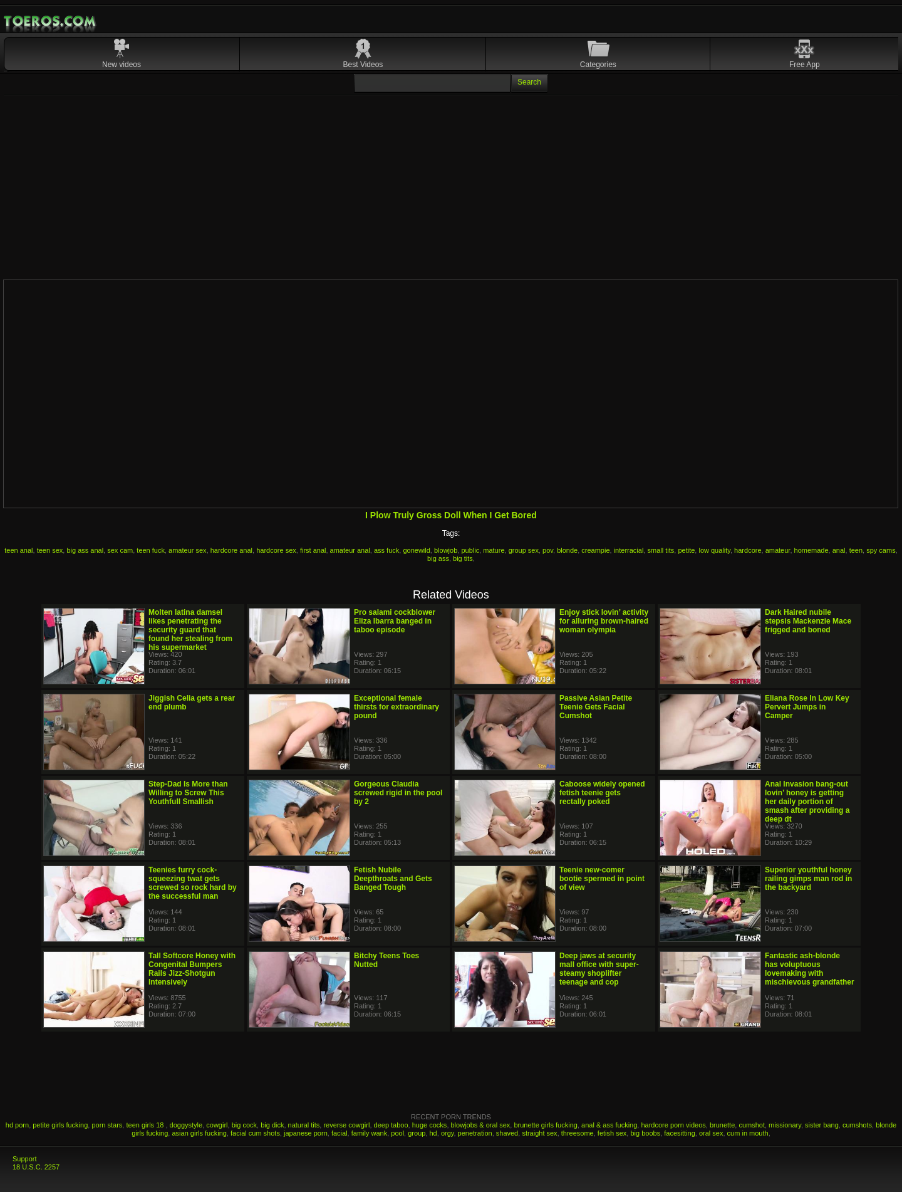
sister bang (822, 1125)
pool (397, 1133)
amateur (778, 550)
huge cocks (429, 1125)
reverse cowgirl (346, 1125)
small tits (660, 550)
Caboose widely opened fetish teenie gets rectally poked (602, 793)
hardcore (747, 550)
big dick (272, 1125)
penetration (475, 1133)
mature (493, 550)
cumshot (752, 1125)
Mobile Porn (51, 21)
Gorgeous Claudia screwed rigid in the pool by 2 (398, 793)
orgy (447, 1133)
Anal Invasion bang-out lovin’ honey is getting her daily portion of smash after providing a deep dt (807, 801)
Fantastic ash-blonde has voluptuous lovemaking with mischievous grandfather (809, 968)
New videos (121, 64)
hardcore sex (276, 550)
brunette (722, 1125)
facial (339, 1133)
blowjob (445, 550)
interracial (629, 550)
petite (686, 550)
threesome (577, 1133)
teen (856, 550)
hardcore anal (231, 550)
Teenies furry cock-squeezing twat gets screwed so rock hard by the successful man (192, 883)
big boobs (645, 1133)
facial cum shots (255, 1133)
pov (547, 550)
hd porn (17, 1125)
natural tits (304, 1125)
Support (25, 1159)
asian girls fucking (199, 1133)
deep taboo (391, 1125)
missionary (785, 1125)
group (416, 1133)
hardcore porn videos (673, 1125)
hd (433, 1133)
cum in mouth (748, 1133)
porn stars (106, 1125)
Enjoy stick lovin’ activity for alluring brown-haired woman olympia (603, 621)
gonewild (416, 550)
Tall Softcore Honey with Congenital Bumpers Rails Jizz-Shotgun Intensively (192, 968)
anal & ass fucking (609, 1125)
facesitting (679, 1133)
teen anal (18, 550)
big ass (438, 558)
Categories (598, 64)
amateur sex (187, 550)
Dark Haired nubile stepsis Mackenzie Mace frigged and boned (808, 621)
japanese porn (306, 1133)
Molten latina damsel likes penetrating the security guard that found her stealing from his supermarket (190, 630)
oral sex (711, 1133)
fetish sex (612, 1133)
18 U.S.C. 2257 (36, 1167)
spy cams (880, 550)
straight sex (539, 1133)
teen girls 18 (145, 1125)
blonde (567, 550)
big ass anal (84, 550)
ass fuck (386, 550)
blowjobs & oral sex (481, 1125)
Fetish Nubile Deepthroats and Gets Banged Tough (393, 878)
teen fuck (151, 550)
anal (839, 550)
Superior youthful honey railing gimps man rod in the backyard (808, 878)
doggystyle (186, 1125)
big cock (244, 1125)
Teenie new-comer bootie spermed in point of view (602, 878)
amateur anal (350, 550)
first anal (313, 550)
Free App (804, 64)
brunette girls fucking (546, 1125)
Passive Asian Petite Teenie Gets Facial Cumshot (595, 707)
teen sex (50, 550)
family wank (369, 1133)
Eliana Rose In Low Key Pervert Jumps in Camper (807, 707)
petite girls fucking (60, 1125)
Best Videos (363, 64)
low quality (714, 550)
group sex (524, 550)
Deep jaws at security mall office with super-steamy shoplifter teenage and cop (599, 968)
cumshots (857, 1125)
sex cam (120, 550)
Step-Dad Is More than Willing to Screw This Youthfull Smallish (188, 793)
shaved (507, 1133)
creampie (595, 550)
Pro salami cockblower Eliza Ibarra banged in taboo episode (394, 621)
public (470, 550)
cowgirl (216, 1125)
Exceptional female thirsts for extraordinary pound (396, 707)
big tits (463, 558)
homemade (811, 550)
